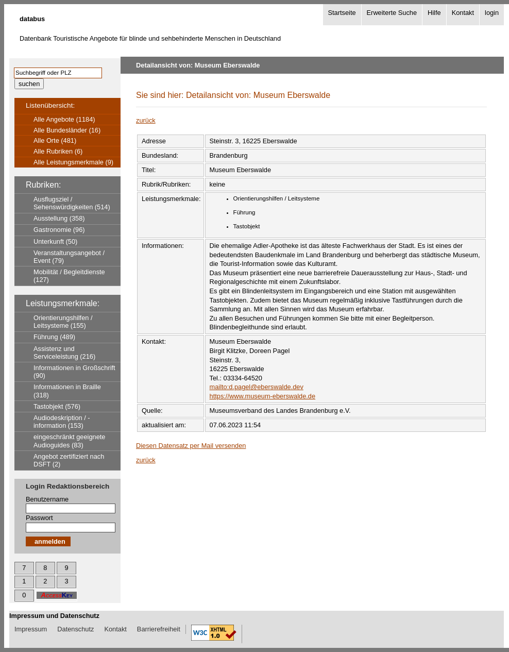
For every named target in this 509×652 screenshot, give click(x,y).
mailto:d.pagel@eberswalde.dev (256, 387)
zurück (146, 120)
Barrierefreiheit (158, 629)
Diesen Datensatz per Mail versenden (191, 445)
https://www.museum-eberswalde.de (263, 396)
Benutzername (47, 499)
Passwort (39, 518)
